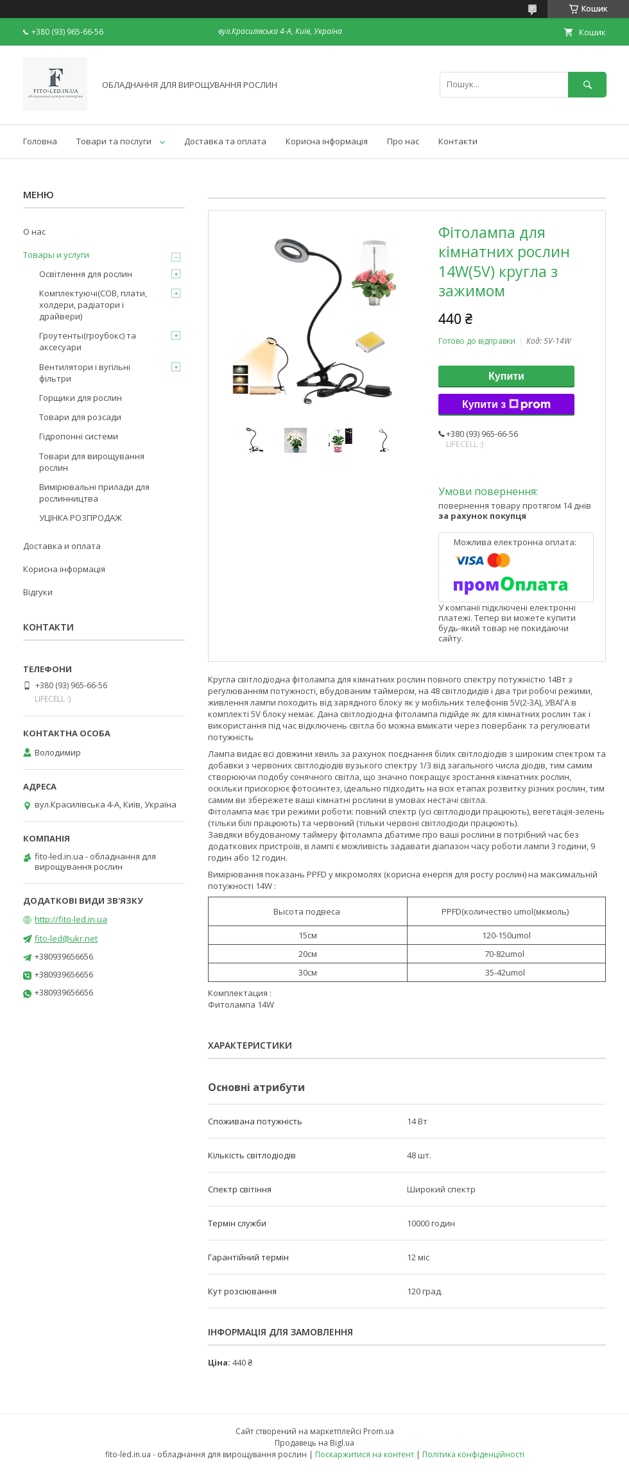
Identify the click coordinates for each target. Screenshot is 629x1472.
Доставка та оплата (225, 141)
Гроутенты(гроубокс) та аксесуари (87, 341)
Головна (40, 141)
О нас (34, 231)
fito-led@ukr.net (66, 938)
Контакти (458, 141)
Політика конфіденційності (473, 1454)
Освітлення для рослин (85, 274)
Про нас (403, 141)
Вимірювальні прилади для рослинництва (94, 492)
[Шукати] (587, 84)
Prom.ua (378, 1431)
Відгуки (38, 592)
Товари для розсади (80, 417)
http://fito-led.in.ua (71, 919)
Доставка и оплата (62, 546)
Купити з (506, 404)
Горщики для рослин (80, 397)
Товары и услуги (56, 254)
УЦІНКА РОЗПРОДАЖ (80, 517)
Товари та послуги (113, 141)
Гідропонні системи (78, 436)
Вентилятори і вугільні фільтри (84, 372)
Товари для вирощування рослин (91, 461)
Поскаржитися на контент (364, 1454)
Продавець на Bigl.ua (314, 1442)
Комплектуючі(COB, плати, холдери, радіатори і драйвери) (93, 304)
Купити (506, 376)
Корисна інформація (327, 141)
